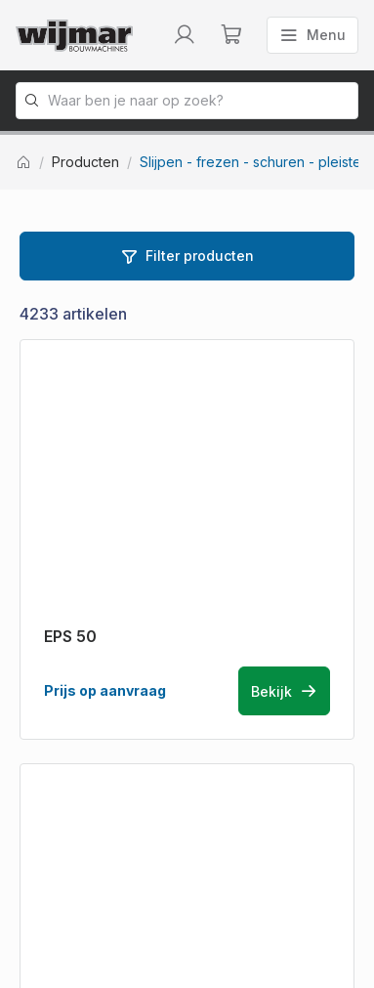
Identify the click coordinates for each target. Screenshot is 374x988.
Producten (85, 125)
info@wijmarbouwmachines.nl (153, 781)
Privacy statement (77, 922)
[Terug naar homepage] (74, 36)
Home (42, 476)
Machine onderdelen (96, 538)
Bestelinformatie (79, 570)
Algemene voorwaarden (98, 953)
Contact (48, 601)
